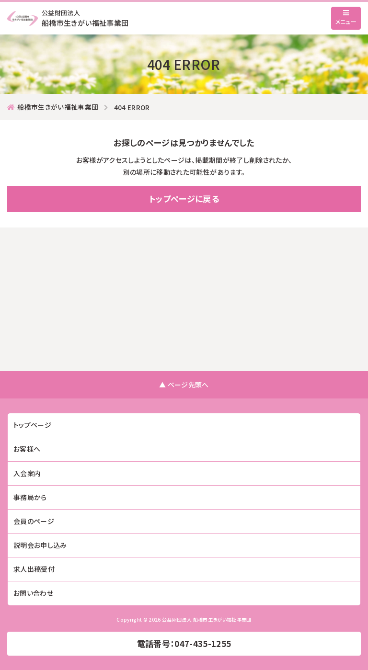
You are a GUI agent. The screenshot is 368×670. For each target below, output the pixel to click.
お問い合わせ (33, 593)
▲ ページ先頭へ (184, 384)
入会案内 (27, 473)
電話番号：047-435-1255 (184, 643)
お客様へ (26, 449)
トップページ (32, 425)
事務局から (30, 497)
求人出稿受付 (34, 569)
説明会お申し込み (40, 545)
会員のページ (33, 521)
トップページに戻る (184, 198)
